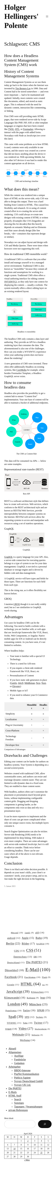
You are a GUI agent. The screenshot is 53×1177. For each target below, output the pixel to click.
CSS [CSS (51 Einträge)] (33, 950)
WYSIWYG (10, 281)
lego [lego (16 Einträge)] (45, 997)
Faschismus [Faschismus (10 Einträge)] (32, 977)
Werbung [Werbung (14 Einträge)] (27, 1040)
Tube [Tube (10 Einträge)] (28, 1023)
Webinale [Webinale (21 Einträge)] (21, 1035)
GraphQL (8, 557)
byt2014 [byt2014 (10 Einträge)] (42, 944)
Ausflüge (18, 1055)
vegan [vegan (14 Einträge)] (11, 1028)
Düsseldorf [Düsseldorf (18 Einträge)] (14, 970)
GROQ (16, 604)
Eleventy (16, 686)
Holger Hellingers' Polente (21, 16)
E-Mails (12, 1092)
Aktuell (12, 1048)
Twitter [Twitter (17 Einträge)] (41, 1022)
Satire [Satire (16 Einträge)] (29, 1010)
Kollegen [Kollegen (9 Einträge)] (33, 998)
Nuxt (43, 683)
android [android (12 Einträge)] (13, 938)
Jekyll (20, 683)
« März (27, 1160)
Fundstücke (20, 1059)
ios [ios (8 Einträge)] (45, 985)
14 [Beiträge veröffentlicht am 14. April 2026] (14, 1149)
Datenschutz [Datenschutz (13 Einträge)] (23, 956)
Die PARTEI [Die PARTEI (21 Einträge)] (37, 962)
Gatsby (14, 683)
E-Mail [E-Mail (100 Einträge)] (37, 969)
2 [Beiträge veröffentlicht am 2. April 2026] (27, 1141)
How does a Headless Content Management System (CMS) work (21, 60)
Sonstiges (19, 1103)
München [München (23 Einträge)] (38, 1004)
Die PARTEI (14, 1088)
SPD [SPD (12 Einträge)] (29, 1017)
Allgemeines (14, 1052)
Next (38, 683)
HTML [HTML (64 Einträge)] (31, 984)
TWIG (11, 129)
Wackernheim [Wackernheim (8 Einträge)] (42, 1029)
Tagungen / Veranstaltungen (28, 1106)
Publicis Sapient (22, 1077)
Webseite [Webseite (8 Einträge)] (37, 1035)
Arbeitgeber (14, 1066)
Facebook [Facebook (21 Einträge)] (14, 977)
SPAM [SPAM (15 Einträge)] (43, 1010)
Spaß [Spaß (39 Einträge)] (15, 1016)
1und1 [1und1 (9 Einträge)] (29, 933)
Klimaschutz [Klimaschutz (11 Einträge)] (40, 992)
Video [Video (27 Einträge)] (26, 1028)
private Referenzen (18, 1110)
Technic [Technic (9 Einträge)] (41, 1017)
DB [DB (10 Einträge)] (38, 957)
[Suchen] (45, 1124)
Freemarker (28, 129)
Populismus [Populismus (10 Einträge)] (14, 1011)
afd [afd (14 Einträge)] (39, 932)
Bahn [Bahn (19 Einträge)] (42, 938)
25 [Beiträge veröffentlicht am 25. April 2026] (41, 1153)
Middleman (29, 683)
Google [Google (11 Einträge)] (13, 984)
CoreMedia (21, 370)
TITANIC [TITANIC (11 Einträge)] (14, 1023)
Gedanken (19, 1063)
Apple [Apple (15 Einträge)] (28, 938)
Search (17, 1099)
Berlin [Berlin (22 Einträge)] (13, 943)
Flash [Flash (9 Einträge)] (46, 977)
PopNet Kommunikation (26, 1074)
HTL (17, 129)
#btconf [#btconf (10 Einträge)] (17, 933)
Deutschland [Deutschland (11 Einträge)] (16, 962)
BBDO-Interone (22, 1070)
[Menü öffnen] (47, 16)
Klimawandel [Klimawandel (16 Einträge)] (14, 997)
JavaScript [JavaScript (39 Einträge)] (18, 991)
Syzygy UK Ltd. (22, 1085)
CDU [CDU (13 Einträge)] (19, 950)
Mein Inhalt (8, 1118)
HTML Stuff (14, 1095)
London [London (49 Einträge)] (17, 1004)
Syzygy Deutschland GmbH (28, 1081)
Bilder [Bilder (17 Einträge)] (28, 943)
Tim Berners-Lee (23, 88)
